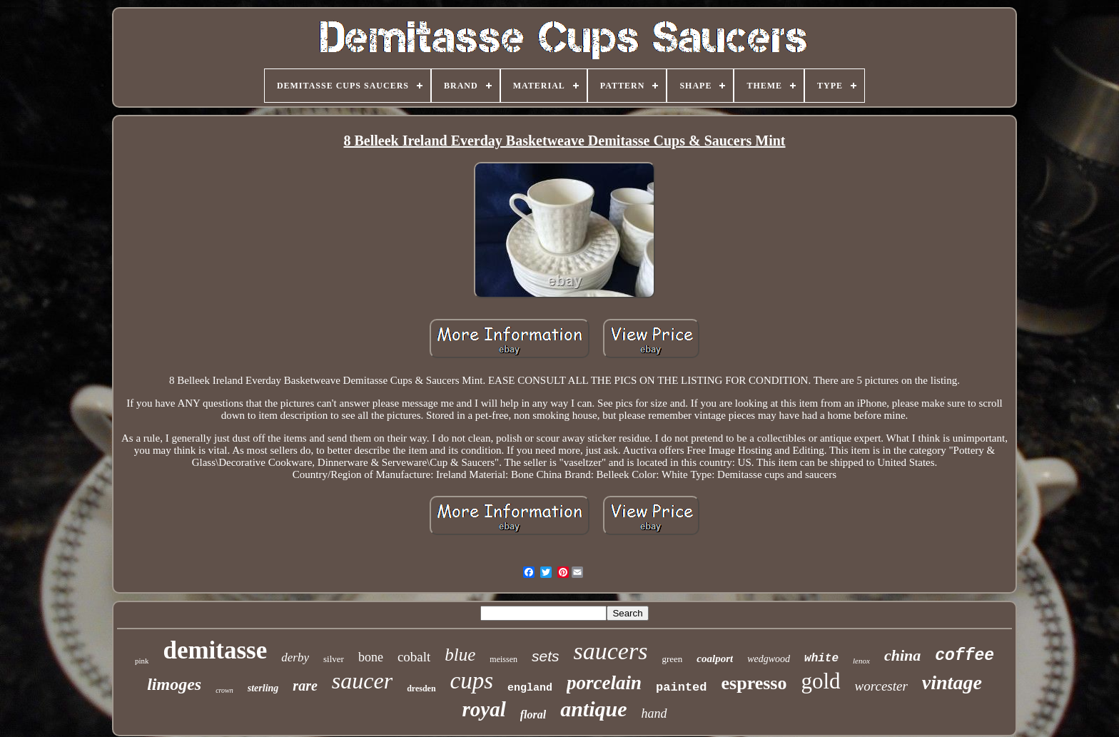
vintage (952, 682)
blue (460, 654)
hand (654, 713)
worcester (881, 685)
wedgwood (768, 659)
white (821, 658)
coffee (964, 655)
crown (224, 690)
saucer (362, 680)
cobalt (414, 656)
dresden (421, 688)
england (529, 688)
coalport (715, 658)
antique (593, 709)
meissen (503, 659)
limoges (174, 684)
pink (142, 660)
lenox (861, 660)
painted (681, 687)
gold (820, 681)
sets (546, 656)
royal (483, 709)
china (902, 655)
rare (305, 685)
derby (295, 657)
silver (333, 659)
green (672, 659)
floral (533, 714)
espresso (754, 683)
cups (472, 680)
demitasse (215, 650)
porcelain (604, 682)
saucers (611, 651)
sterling (263, 688)
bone (370, 657)
